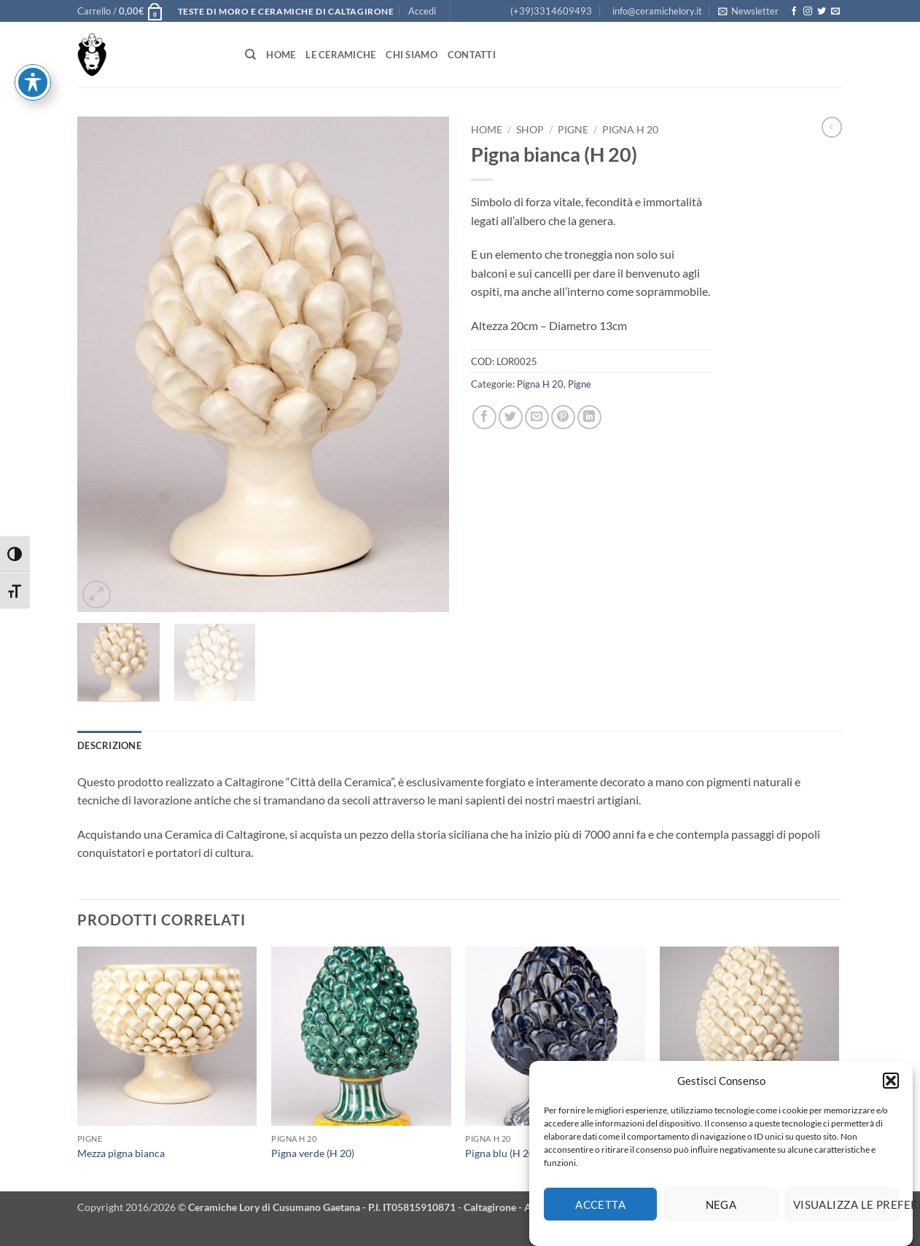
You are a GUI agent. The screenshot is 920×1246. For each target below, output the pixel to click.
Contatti (472, 54)
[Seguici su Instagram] (807, 12)
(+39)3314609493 (551, 11)
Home (280, 54)
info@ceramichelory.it (657, 11)
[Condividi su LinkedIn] (589, 417)
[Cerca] (250, 54)
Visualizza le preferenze (845, 1212)
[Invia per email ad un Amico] (537, 417)
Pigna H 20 (630, 130)
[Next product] (832, 127)
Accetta (600, 1212)
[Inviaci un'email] (835, 12)
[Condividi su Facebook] (484, 417)
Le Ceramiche (340, 54)
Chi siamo (411, 54)
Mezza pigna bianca (121, 1153)
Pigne (573, 130)
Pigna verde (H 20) (312, 1153)
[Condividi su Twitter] (511, 417)
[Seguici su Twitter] (821, 12)
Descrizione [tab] (109, 745)
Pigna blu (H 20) (501, 1153)
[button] (891, 1089)
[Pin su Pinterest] (563, 417)
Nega (721, 1212)
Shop (530, 130)
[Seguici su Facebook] (794, 12)
